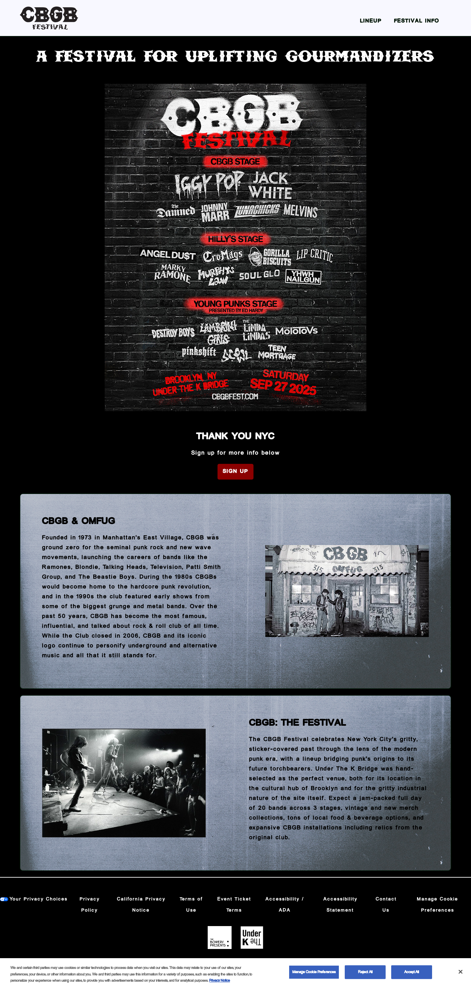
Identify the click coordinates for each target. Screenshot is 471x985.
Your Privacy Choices (39, 899)
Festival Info (416, 21)
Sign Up (235, 471)
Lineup (371, 21)
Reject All (365, 976)
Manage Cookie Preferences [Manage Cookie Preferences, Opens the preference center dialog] (314, 976)
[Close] (460, 976)
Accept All (411, 976)
